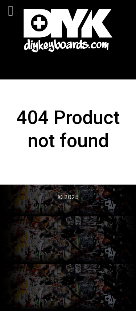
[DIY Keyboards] (68, 30)
